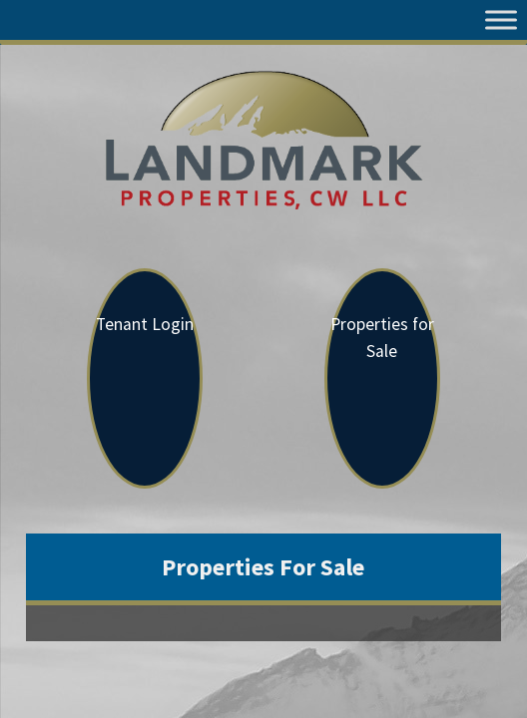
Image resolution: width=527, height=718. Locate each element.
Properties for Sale (382, 337)
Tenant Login (145, 324)
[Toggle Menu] (501, 19)
